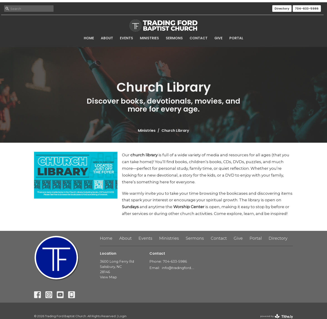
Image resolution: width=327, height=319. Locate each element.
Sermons (174, 38)
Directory (282, 8)
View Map (108, 277)
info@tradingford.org (178, 268)
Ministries (149, 38)
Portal (236, 38)
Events (126, 38)
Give (218, 38)
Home (89, 38)
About (107, 38)
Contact (199, 38)
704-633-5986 (307, 8)
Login (122, 316)
